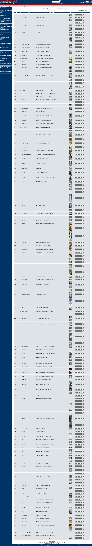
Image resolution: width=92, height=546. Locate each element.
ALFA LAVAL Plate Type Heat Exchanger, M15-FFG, (44, 255)
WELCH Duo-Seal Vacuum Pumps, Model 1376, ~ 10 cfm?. (45, 412)
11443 (15, 458)
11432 (15, 294)
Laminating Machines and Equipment (4, 38)
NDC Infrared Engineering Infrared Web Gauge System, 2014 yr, (45, 223)
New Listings (21, 6)
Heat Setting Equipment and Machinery (4, 31)
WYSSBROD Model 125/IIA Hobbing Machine (43, 284)
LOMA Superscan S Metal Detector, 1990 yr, (43, 318)
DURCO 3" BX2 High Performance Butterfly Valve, (44, 67)
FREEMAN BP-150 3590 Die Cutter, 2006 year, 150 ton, (44, 150)
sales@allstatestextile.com (85, 2)
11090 (15, 346)
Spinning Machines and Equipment (6, 63)
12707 (15, 360)
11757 (15, 235)
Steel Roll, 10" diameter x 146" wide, (41, 431)
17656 (15, 412)
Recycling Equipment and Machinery (4, 60)
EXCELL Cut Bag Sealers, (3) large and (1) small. (43, 130)
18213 (15, 476)
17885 (15, 482)
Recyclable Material (3, 58)
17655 (15, 511)
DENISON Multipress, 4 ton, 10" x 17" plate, (43, 384)
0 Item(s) (57, 0)
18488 (15, 96)
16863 (15, 99)
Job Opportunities (3, 33)
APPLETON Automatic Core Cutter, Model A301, (43, 120)
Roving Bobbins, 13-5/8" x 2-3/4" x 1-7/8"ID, (43, 55)
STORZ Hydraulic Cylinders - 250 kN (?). (42, 143)
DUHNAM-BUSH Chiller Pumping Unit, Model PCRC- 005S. (45, 93)
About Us (10, 4)
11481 (15, 439)
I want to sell (40, 6)
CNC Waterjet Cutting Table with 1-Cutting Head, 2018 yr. (45, 535)
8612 (15, 61)
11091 (15, 515)
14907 (15, 284)
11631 (15, 181)
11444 (15, 463)
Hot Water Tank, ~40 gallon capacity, (41, 511)
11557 (15, 493)
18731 (15, 398)
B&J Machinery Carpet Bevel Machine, (42, 40)
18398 (15, 168)
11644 (15, 172)
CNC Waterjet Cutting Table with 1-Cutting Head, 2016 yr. (45, 532)
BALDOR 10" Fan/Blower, (40, 188)
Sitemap (39, 4)
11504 (15, 518)
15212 (15, 67)
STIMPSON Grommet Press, (40, 235)
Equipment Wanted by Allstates (12, 6)
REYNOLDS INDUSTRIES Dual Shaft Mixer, (43, 336)
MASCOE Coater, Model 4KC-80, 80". (42, 102)
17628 (15, 447)
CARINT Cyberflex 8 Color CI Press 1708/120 (43, 392)
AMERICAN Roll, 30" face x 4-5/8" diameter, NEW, (44, 436)
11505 (15, 499)
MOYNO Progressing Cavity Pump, (41, 395)
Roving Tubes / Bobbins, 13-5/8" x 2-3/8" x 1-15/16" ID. (44, 58)
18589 (15, 123)
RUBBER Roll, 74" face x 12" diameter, (42, 455)
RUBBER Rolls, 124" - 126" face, (41, 428)
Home (3, 4)
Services (24, 4)
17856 (15, 242)
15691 (15, 431)
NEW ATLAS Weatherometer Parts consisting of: (43, 538)
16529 (15, 209)
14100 (15, 17)
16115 (15, 227)
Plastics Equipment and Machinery (5, 55)
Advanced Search (60, 3)
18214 (15, 473)
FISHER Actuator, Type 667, (40, 22)
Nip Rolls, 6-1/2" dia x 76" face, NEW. (42, 357)
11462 (15, 32)
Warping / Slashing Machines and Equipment (5, 69)
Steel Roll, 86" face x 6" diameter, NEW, (42, 463)
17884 (15, 479)
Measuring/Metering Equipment (5, 43)
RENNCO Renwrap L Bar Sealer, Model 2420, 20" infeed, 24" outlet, (46, 482)
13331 (15, 154)
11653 (15, 51)
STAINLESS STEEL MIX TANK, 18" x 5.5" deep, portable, (45, 346)
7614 (15, 336)
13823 (15, 139)
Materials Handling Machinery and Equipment (6, 41)
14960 (15, 279)
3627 (15, 111)
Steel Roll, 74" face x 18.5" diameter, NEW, (42, 458)
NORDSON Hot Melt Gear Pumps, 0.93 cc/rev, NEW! (44, 398)
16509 (15, 90)
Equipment (18, 4)
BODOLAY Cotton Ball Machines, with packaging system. (45, 123)
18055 (15, 55)
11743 (15, 188)
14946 (15, 130)
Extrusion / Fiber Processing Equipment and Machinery (4, 29)
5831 (15, 245)
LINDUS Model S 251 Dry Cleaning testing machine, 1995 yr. (45, 154)
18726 (15, 127)
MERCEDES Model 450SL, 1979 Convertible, (43, 35)
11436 (15, 455)
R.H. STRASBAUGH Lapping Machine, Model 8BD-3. (44, 376)
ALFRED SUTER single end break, (41, 163)
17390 (15, 223)
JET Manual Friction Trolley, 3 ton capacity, (42, 521)
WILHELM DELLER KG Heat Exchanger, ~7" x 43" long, (45, 276)
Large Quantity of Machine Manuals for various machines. (45, 311)
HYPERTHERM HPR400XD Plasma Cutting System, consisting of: (46, 372)
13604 (15, 205)
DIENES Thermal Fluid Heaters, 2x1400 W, (42, 61)
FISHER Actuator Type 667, (40, 17)
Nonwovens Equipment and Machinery (4, 49)
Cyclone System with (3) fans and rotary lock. (43, 139)
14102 (15, 25)
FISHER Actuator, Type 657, (40, 14)
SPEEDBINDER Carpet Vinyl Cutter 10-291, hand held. (44, 82)
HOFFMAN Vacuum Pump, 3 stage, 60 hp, (42, 47)
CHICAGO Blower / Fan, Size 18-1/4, (41, 172)
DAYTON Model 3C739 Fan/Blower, (41, 181)
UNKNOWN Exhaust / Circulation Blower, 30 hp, (43, 44)
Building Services (3, 15)
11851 (15, 35)
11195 (15, 376)
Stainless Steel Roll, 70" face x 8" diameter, (42, 447)
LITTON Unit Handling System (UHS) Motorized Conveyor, (45, 115)
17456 (15, 64)
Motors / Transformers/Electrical (5, 46)
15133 (15, 488)
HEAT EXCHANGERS (39, 266)
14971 (15, 249)
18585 (15, 120)
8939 (15, 318)
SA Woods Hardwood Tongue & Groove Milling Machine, (45, 330)
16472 (15, 134)
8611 (15, 525)
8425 (15, 47)
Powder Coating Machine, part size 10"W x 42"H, (43, 379)
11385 (15, 307)
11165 (15, 496)
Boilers (1, 12)
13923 (15, 58)
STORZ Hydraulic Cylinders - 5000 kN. (42, 147)
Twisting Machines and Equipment (5, 67)
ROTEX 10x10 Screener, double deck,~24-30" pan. (43, 476)
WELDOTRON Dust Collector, (40, 205)
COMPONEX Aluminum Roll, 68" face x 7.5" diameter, (44, 444)
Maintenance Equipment (4, 39)
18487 (15, 82)
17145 (15, 507)
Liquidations (30, 6)
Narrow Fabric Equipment (4, 47)
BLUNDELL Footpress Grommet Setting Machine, (43, 227)
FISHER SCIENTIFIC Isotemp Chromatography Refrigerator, (45, 418)
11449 (15, 444)
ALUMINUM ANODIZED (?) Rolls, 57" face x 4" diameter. (45, 439)
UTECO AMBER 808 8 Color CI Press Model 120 (43, 389)
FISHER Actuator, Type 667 (40, 20)
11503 (15, 521)
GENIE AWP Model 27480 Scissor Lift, (42, 307)
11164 (15, 37)
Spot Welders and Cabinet (40, 496)
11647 (15, 44)
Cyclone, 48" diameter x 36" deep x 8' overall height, (44, 134)
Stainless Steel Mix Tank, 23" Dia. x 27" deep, (43, 515)
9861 (15, 538)
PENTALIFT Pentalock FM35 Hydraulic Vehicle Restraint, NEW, (46, 525)
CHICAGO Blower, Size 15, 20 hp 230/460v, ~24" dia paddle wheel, (46, 177)
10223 (15, 163)
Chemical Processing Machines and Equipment (6, 21)
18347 (15, 372)
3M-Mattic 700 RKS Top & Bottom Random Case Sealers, (45, 90)
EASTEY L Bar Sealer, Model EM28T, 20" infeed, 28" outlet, (45, 479)
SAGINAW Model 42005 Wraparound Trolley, (43, 518)
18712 (15, 485)
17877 (15, 86)
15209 (15, 75)
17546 (15, 353)
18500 (15, 535)
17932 (15, 213)
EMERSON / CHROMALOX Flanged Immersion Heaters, (45, 279)
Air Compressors (3, 7)
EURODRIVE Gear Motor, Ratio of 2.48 (42, 493)
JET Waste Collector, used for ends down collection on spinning (45, 529)
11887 (15, 147)
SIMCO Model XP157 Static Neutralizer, (42, 158)
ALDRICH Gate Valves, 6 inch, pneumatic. (42, 220)
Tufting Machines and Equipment (5, 66)
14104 (15, 14)
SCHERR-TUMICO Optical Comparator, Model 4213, (44, 360)
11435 (15, 357)
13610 (15, 220)
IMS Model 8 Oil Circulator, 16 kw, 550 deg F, (43, 64)
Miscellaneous (2, 44)
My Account (61, 0)
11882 (15, 276)
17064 (15, 389)
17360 (15, 366)
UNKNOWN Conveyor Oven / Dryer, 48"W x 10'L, (44, 366)
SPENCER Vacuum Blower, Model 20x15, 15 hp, (43, 51)
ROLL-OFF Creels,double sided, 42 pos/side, (43, 127)
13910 (15, 330)
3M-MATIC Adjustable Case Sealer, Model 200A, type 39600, (45, 86)
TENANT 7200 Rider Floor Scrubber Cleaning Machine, (44, 213)
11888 (15, 143)
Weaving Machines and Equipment (5, 71)
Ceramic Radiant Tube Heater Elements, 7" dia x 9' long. (44, 249)
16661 (15, 363)
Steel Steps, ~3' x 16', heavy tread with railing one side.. (44, 502)
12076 (15, 266)
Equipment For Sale (4, 6)
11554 (15, 115)
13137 (15, 418)
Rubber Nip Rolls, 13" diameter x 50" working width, (44, 466)
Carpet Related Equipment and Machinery (5, 19)
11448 (15, 93)
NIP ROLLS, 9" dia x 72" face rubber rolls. (42, 451)
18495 (15, 255)
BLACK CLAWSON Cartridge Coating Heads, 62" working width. (46, 99)
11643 (15, 177)
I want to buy (35, 6)
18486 (15, 40)
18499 (15, 532)
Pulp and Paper (2, 56)
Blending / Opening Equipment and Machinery (6, 11)
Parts (1, 51)
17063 (15, 392)
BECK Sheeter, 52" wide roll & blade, (41, 488)
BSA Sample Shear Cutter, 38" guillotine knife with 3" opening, (45, 245)
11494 (15, 158)
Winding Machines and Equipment (5, 72)
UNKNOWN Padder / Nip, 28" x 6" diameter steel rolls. (44, 349)
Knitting (1, 34)
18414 (15, 529)
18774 (15, 311)
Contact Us (60, 542)
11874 (15, 384)
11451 (15, 436)
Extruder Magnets (38, 168)
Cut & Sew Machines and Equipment (4, 24)
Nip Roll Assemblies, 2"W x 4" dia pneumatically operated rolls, (45, 353)
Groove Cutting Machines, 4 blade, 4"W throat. (43, 242)
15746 (15, 150)
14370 (15, 428)
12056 (15, 395)
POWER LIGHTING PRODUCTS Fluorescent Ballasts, (44, 37)
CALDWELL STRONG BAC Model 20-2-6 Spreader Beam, (45, 499)
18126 (15, 379)
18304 (15, 349)
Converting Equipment (4, 22)
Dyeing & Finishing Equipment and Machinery (6, 27)
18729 (15, 102)
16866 (15, 108)
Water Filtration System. (39, 209)
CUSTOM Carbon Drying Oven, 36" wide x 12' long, (44, 363)
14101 (15, 20)
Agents (32, 4)
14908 (15, 217)
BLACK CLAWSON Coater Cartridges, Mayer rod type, (44, 108)
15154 (15, 466)
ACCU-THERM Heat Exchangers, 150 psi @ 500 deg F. (44, 252)
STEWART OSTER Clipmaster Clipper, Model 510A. (44, 96)
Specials (25, 6)
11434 (15, 451)
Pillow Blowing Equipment (4, 52)
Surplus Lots (2, 64)
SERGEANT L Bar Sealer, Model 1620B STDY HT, (44, 485)
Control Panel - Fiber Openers (40, 111)
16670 (15, 22)
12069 (15, 252)
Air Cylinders (38, 32)
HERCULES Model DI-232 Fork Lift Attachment (43, 217)
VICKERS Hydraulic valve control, (41, 294)
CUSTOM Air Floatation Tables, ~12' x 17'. (42, 507)
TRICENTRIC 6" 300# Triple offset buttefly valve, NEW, (44, 75)
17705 (15, 502)
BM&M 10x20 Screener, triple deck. (41, 473)
